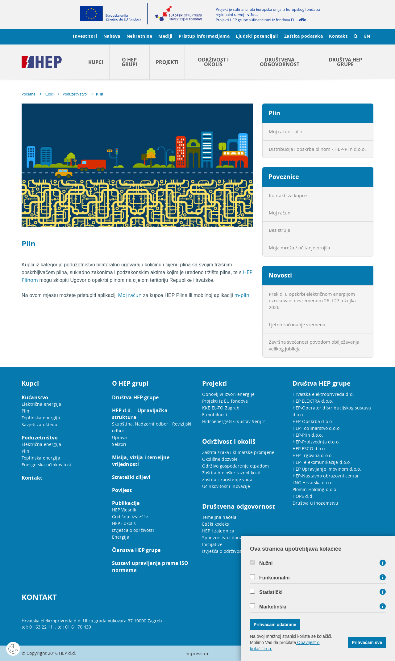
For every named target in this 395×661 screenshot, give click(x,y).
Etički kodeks (215, 524)
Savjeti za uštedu (40, 424)
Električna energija (41, 404)
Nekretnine (139, 36)
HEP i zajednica (218, 531)
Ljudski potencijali (257, 36)
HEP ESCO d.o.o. (309, 448)
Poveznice (283, 176)
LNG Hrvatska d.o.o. (313, 482)
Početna (28, 93)
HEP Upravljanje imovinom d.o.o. (327, 469)
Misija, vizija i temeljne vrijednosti (141, 461)
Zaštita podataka (303, 36)
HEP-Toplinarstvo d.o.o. (317, 428)
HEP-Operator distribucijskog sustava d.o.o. (332, 411)
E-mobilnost (214, 414)
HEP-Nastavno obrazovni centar (326, 476)
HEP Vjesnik (124, 510)
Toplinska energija (41, 418)
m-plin (241, 295)
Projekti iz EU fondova (225, 401)
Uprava (119, 437)
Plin (99, 94)
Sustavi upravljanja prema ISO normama (150, 566)
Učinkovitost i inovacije (226, 486)
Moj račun (130, 295)
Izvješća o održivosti (133, 530)
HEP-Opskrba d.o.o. (313, 421)
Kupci (95, 62)
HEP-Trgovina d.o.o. (313, 455)
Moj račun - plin (285, 131)
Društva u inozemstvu (316, 503)
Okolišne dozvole (220, 459)
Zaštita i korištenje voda (227, 479)
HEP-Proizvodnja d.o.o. (316, 442)
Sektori (119, 444)
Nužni (266, 563)
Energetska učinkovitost (46, 465)
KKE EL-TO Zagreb (220, 408)
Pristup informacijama (204, 36)
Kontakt (338, 36)
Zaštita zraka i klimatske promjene (238, 452)
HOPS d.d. (303, 496)
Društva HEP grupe (345, 62)
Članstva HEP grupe (136, 550)
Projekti (167, 62)
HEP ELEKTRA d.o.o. (313, 401)
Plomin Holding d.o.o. (315, 489)
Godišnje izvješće (130, 516)
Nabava (111, 36)
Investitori (85, 36)
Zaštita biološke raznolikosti (231, 473)
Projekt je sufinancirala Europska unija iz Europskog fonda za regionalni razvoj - (268, 12)
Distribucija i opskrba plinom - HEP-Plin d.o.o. (317, 149)
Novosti (280, 275)
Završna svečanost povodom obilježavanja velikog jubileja (314, 345)
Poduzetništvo (75, 93)
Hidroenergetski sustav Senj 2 (233, 421)
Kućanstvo (35, 397)
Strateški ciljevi (131, 477)
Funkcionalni (274, 577)
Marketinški (272, 606)
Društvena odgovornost (279, 62)
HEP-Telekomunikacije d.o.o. (322, 462)
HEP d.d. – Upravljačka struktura (140, 414)
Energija (120, 537)
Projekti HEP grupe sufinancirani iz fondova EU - (262, 20)
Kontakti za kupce (288, 195)
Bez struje (279, 230)
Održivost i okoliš (213, 62)
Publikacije (126, 503)
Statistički (271, 592)
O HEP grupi (129, 62)
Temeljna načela (219, 517)
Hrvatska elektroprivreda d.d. (323, 394)
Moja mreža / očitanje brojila (299, 247)
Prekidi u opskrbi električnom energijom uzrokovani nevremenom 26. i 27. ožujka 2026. (312, 300)
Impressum (197, 653)
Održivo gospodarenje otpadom (235, 466)
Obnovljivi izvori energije (228, 394)
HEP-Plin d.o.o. (308, 435)
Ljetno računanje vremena (297, 324)
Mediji (165, 36)
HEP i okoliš (124, 523)
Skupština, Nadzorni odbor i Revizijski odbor (152, 427)
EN (367, 36)
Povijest (122, 490)
